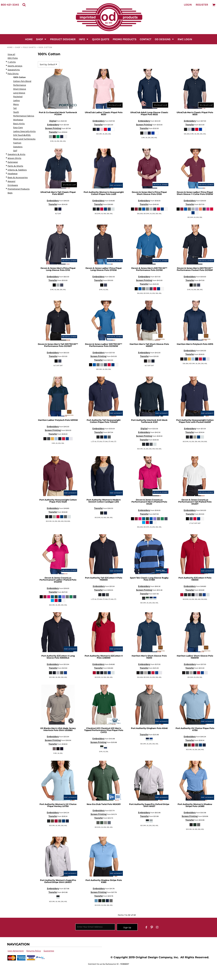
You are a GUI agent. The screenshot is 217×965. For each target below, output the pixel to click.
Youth (16, 112)
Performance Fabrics (23, 115)
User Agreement (16, 950)
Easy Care (18, 127)
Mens (16, 104)
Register (202, 4)
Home (10, 47)
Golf (15, 150)
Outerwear (13, 162)
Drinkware (13, 185)
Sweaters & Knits (16, 154)
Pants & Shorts (15, 166)
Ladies (16, 100)
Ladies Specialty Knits (24, 131)
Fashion (17, 142)
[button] (24, 4)
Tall (15, 108)
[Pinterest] (151, 927)
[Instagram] (157, 927)
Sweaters (17, 146)
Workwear (18, 119)
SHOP (17, 47)
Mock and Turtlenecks (24, 139)
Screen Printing (53, 128)
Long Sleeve (19, 93)
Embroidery (53, 124)
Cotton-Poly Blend (22, 81)
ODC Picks (13, 58)
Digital (52, 121)
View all (11, 54)
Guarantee (49, 950)
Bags (10, 192)
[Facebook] (146, 927)
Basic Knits (19, 123)
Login (188, 4)
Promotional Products (19, 189)
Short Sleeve (19, 89)
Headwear (13, 173)
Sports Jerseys (15, 66)
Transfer (53, 132)
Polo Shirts (29, 47)
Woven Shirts (14, 158)
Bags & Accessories (18, 177)
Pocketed (17, 96)
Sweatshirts (14, 69)
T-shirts (12, 62)
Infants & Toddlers (17, 170)
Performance (19, 85)
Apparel (11, 181)
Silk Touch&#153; (22, 135)
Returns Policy (33, 950)
